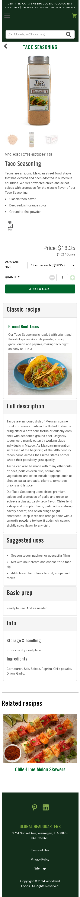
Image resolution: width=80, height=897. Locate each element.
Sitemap (40, 868)
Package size (12, 264)
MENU (6, 14)
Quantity (12, 277)
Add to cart (40, 289)
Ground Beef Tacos (23, 327)
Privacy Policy (40, 859)
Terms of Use (40, 850)
